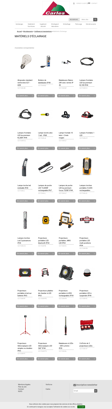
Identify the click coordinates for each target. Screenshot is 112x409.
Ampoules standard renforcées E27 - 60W (25, 82)
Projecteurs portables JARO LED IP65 (65, 240)
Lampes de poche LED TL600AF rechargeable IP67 (45, 187)
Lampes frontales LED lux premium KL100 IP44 (86, 82)
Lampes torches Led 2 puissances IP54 (24, 240)
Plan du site (22, 387)
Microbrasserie (91, 24)
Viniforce (49, 384)
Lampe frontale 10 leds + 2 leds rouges (66, 135)
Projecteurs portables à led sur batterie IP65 (25, 293)
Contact (94, 3)
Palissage (78, 24)
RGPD (20, 391)
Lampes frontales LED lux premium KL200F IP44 (24, 135)
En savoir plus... (23, 96)
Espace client (81, 3)
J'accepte (81, 407)
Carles (48, 389)
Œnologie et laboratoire (55, 25)
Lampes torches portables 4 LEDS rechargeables (86, 187)
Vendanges (19, 24)
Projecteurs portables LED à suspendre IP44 (85, 293)
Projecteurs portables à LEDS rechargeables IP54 (66, 293)
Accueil (19, 31)
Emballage (66, 24)
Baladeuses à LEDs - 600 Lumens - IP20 (66, 345)
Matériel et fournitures (31, 25)
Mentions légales (24, 384)
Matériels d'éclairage (60, 31)
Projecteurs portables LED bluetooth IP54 (43, 240)
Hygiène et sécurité (43, 25)
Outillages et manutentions (43, 31)
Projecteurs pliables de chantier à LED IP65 (45, 293)
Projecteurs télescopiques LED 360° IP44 (45, 345)
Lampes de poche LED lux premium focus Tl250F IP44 (66, 187)
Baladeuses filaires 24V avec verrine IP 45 (66, 82)
